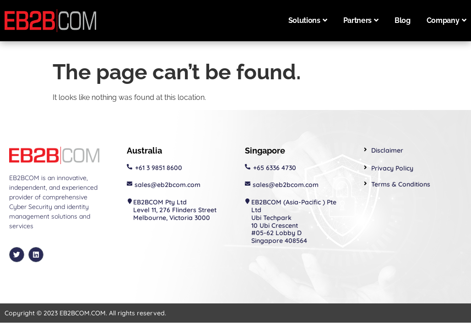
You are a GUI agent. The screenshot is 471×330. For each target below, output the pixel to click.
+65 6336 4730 (274, 168)
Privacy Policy (392, 168)
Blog (403, 20)
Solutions (307, 20)
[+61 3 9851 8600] (129, 167)
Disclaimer (387, 150)
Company (446, 20)
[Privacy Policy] (365, 167)
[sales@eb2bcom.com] (129, 184)
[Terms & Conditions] (365, 184)
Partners (361, 20)
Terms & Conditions (400, 184)
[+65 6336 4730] (247, 167)
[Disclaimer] (365, 150)
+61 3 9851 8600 (158, 168)
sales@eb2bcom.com (167, 185)
